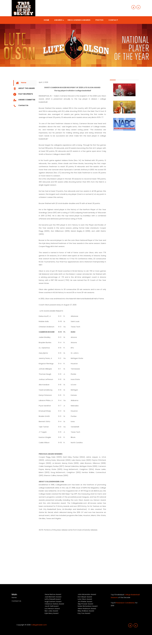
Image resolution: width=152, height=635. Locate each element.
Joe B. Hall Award (51, 606)
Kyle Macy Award (51, 613)
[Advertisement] (25, 322)
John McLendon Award (87, 594)
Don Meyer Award (85, 597)
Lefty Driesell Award (53, 599)
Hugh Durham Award (53, 601)
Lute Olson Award (85, 599)
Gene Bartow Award (53, 594)
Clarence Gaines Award (54, 604)
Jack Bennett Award (53, 597)
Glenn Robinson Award (87, 608)
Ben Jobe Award (51, 611)
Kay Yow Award (84, 613)
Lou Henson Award (52, 608)
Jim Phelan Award (85, 601)
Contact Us (16, 601)
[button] (46, 20)
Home (14, 597)
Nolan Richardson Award (87, 606)
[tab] (25, 83)
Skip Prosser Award (85, 604)
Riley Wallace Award (86, 611)
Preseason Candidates (125, 603)
